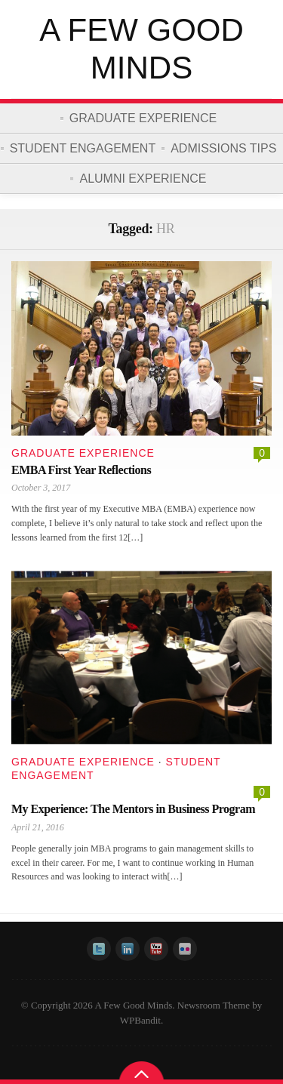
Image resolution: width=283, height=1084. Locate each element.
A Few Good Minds (141, 48)
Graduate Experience (143, 118)
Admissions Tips (223, 148)
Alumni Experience (142, 178)
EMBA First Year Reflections (81, 469)
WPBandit (140, 1020)
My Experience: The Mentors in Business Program (133, 808)
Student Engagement (83, 148)
